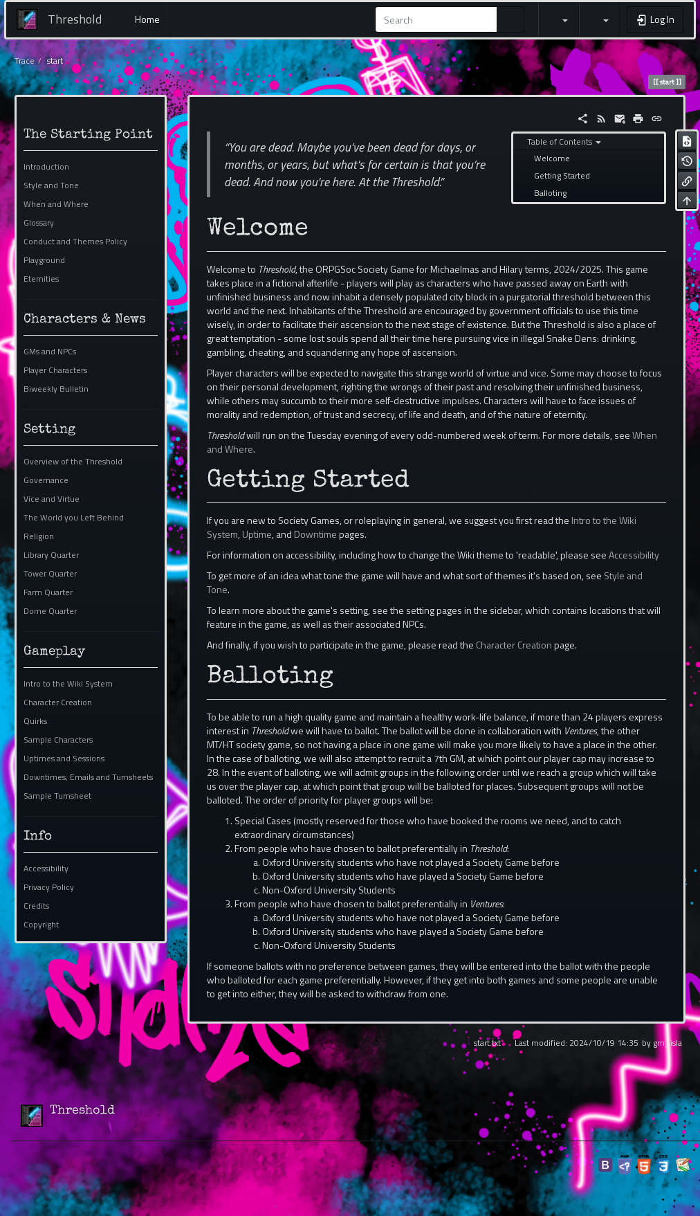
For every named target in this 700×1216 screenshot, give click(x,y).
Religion (39, 536)
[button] (558, 19)
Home (146, 19)
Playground (44, 260)
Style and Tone (51, 185)
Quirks (35, 721)
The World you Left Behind (74, 517)
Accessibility (46, 868)
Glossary (39, 223)
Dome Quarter (50, 611)
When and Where (56, 204)
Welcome (552, 158)
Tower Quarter (50, 574)
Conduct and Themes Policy (75, 241)
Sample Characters (58, 740)
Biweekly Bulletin (56, 389)
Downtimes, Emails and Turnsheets (88, 777)
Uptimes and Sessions (64, 758)
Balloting (550, 193)
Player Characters (55, 370)
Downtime (315, 534)
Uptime (257, 534)
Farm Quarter (48, 592)
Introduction (46, 167)
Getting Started (562, 176)
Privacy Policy (49, 887)
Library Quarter (51, 555)
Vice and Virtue (52, 499)
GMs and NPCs (50, 351)
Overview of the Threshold (73, 461)
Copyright (41, 924)
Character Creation (58, 702)
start (55, 61)
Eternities (41, 279)
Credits (36, 906)
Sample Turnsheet (57, 796)
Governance (46, 480)
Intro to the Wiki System (68, 684)
